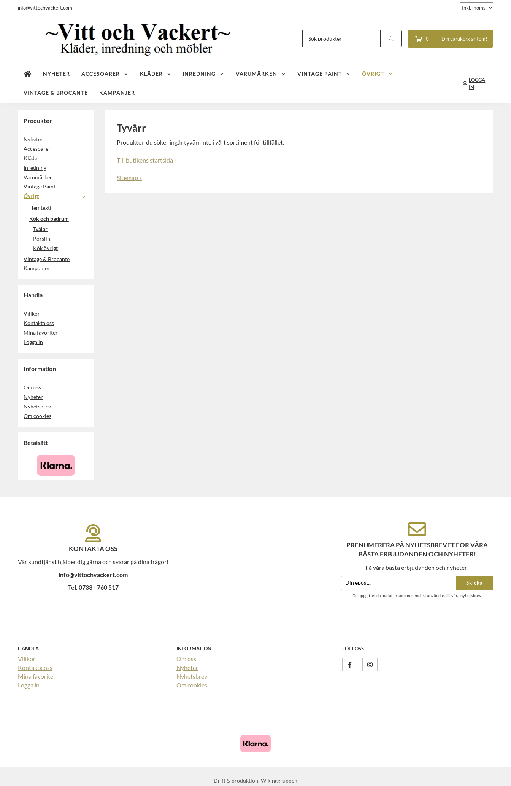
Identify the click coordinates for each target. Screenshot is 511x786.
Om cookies (37, 416)
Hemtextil (58, 207)
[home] (27, 74)
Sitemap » (129, 177)
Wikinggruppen (279, 780)
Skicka (474, 583)
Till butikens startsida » (147, 160)
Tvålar (40, 229)
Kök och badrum (58, 218)
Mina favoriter (41, 332)
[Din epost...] (398, 583)
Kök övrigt (45, 248)
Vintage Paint (324, 73)
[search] (391, 38)
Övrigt (377, 73)
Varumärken (261, 73)
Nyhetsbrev (37, 406)
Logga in (33, 342)
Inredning (203, 73)
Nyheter (56, 73)
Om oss (32, 387)
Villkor (32, 313)
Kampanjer (117, 92)
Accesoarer (105, 73)
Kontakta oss (39, 323)
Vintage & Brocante (56, 92)
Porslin (41, 238)
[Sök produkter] (341, 38)
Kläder (155, 73)
